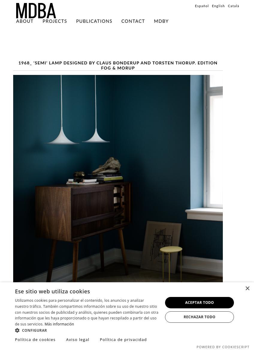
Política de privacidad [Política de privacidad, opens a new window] (123, 339)
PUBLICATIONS (94, 21)
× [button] (247, 288)
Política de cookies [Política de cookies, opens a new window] (35, 339)
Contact (133, 21)
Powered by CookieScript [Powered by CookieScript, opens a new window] (223, 347)
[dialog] (127, 316)
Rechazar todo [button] (199, 316)
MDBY (161, 21)
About (25, 21)
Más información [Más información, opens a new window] (59, 324)
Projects (55, 21)
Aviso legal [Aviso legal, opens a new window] (78, 339)
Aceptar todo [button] (199, 302)
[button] (87, 330)
